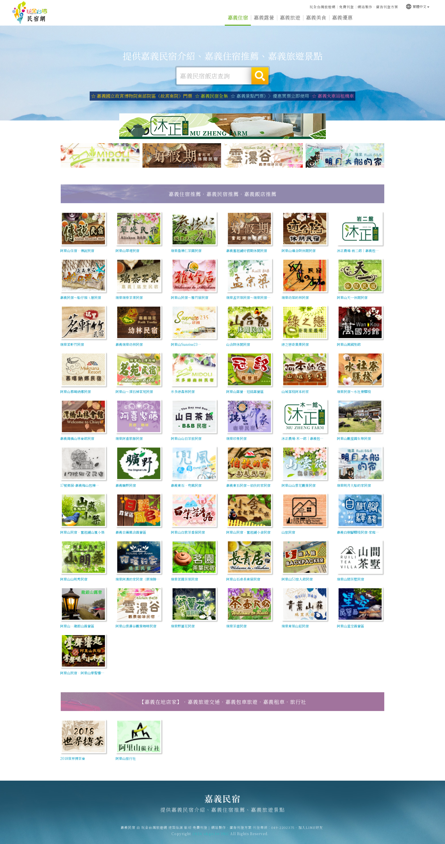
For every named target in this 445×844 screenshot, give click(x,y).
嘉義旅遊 (290, 17)
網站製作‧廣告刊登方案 (378, 6)
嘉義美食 (316, 17)
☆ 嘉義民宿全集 (211, 96)
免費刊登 (346, 6)
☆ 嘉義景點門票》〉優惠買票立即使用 (270, 96)
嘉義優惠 (342, 17)
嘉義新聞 (368, 18)
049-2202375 (283, 832)
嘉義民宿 (29, 13)
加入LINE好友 (310, 832)
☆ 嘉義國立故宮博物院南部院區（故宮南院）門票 (141, 96)
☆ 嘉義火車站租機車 (333, 96)
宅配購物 (420, 18)
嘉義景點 (394, 18)
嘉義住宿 (238, 17)
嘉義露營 (264, 17)
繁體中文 (417, 6)
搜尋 (259, 75)
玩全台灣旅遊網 (322, 6)
